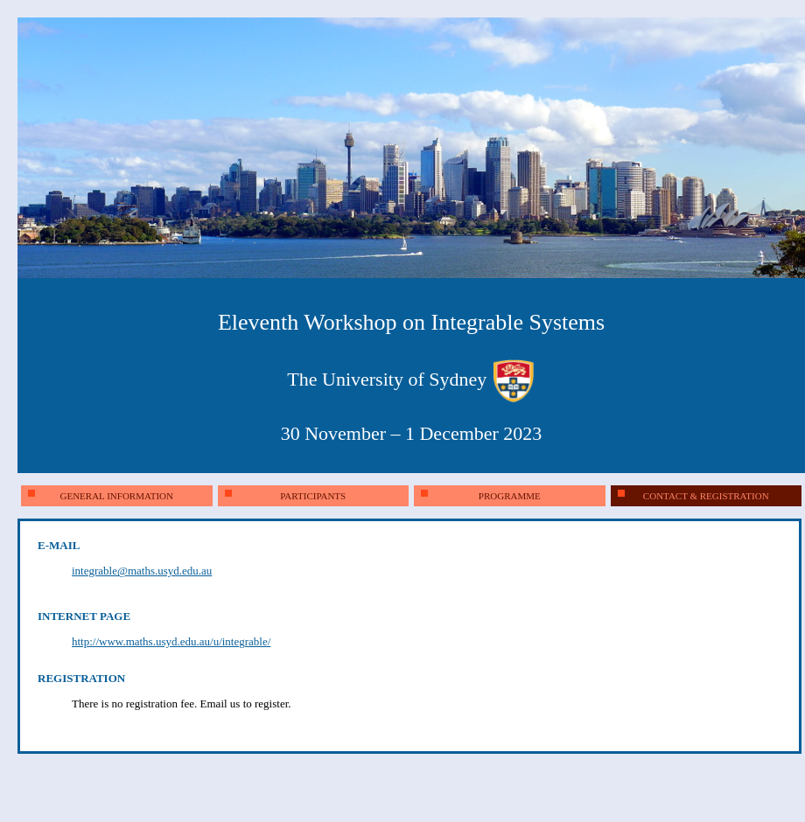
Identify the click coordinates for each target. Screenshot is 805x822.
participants (285, 495)
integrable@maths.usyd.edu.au (142, 570)
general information (100, 495)
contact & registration (693, 495)
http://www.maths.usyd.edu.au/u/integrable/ (171, 641)
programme (481, 495)
